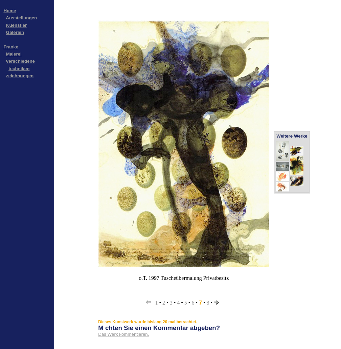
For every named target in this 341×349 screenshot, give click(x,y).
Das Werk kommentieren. (123, 334)
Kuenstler (16, 25)
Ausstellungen (21, 17)
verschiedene (20, 61)
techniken (18, 68)
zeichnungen (19, 75)
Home (9, 10)
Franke (10, 46)
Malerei (14, 54)
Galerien (15, 32)
